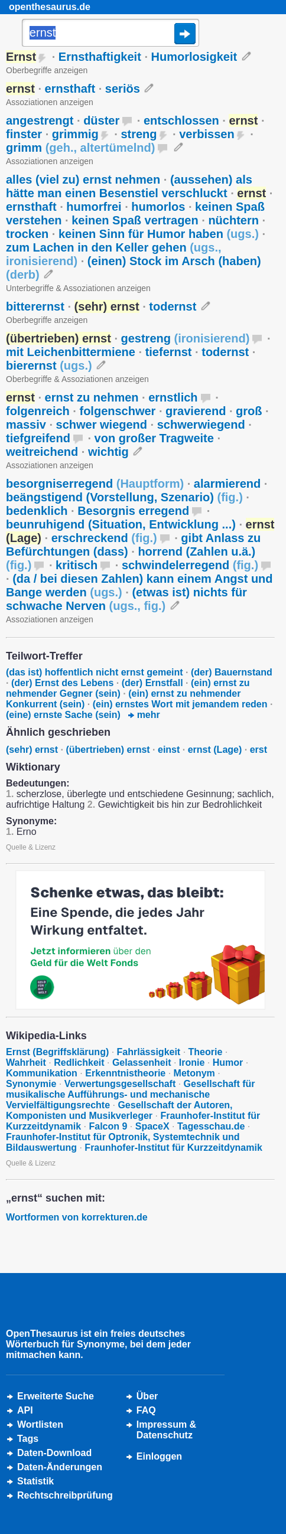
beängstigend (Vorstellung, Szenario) (124, 497)
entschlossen (181, 120)
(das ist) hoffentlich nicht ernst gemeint (94, 672)
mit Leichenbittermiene (70, 351)
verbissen (206, 134)
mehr (144, 715)
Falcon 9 (108, 1126)
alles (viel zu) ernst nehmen (83, 179)
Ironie (192, 1063)
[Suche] (110, 33)
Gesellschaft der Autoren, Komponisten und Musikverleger (119, 1110)
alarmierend (227, 483)
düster (101, 120)
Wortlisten (40, 1424)
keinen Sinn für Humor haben (158, 233)
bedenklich (36, 510)
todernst (172, 306)
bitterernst (35, 306)
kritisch (77, 565)
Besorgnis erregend (133, 510)
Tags (27, 1439)
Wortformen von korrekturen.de (77, 1217)
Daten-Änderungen (59, 1467)
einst (169, 750)
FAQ (146, 1410)
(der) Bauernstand (231, 672)
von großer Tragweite (154, 438)
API (25, 1410)
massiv (26, 424)
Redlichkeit (79, 1063)
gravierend (195, 410)
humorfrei (93, 206)
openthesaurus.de (49, 7)
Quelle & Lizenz (31, 847)
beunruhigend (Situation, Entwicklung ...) (121, 524)
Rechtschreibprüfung (65, 1495)
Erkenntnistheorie (125, 1073)
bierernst (49, 365)
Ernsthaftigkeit (99, 56)
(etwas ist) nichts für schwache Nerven (126, 599)
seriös (122, 88)
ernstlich (172, 397)
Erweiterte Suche (55, 1396)
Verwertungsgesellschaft (120, 1084)
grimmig (75, 134)
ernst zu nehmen (92, 397)
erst (258, 750)
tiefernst (168, 351)
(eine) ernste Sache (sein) (63, 715)
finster (24, 134)
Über (147, 1396)
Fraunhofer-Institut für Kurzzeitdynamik (173, 1148)
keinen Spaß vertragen (135, 220)
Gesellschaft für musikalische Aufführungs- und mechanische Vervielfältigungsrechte (130, 1094)
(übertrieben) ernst (108, 750)
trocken (27, 233)
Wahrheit (26, 1063)
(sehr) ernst (32, 750)
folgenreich (38, 410)
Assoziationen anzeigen (49, 102)
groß (249, 410)
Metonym (194, 1073)
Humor (228, 1063)
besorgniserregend (95, 483)
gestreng (185, 338)
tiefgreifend (38, 438)
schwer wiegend (102, 424)
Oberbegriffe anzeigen (46, 70)
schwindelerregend (190, 565)
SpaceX (152, 1126)
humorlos (158, 206)
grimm (80, 147)
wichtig (108, 451)
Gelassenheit (141, 1063)
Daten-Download (54, 1453)
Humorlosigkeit (194, 56)
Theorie (205, 1052)
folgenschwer (117, 410)
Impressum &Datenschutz (166, 1429)
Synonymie (31, 1084)
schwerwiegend (201, 424)
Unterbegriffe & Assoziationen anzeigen (78, 288)
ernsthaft (70, 88)
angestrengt (39, 120)
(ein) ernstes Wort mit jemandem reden (180, 704)
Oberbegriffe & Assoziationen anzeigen (77, 379)
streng (139, 134)
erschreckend (104, 537)
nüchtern (233, 220)
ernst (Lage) (215, 750)
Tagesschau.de (211, 1126)
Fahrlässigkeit (149, 1052)
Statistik (35, 1481)
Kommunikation (41, 1073)
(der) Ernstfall (152, 683)
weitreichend (42, 451)
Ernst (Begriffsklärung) (57, 1052)
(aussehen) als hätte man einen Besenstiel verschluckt (129, 186)
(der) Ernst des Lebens (62, 683)
